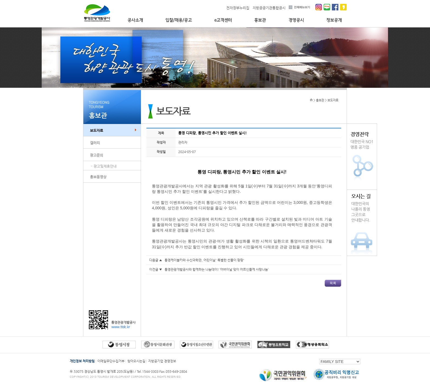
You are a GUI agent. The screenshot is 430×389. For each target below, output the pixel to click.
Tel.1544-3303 (148, 371)
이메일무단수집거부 (111, 361)
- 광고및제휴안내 (104, 166)
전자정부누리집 (237, 8)
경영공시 (296, 20)
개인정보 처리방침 (82, 361)
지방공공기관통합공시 (269, 8)
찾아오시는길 (136, 361)
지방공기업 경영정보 (162, 361)
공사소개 (135, 20)
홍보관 (260, 20)
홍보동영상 (98, 177)
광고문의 (96, 155)
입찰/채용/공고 (178, 20)
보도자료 (96, 130)
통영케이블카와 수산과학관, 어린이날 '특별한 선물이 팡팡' (204, 260)
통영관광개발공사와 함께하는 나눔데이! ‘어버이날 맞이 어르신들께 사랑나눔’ (216, 269)
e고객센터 (223, 20)
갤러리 (95, 143)
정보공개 (334, 20)
